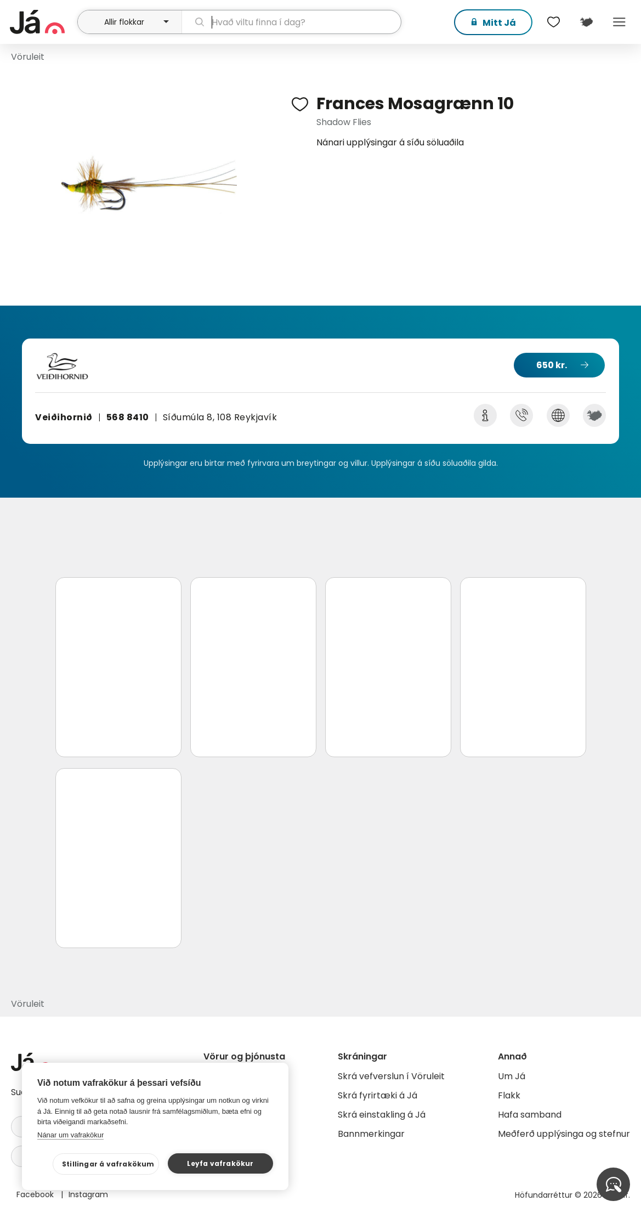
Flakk (509, 1095)
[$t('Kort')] (586, 22)
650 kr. (551, 365)
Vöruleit (27, 56)
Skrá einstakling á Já (382, 1114)
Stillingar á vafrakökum (108, 1164)
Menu (619, 22)
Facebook (36, 1194)
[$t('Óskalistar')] (553, 22)
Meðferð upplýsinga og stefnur (564, 1134)
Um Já (511, 1076)
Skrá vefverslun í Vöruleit (391, 1076)
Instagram (88, 1194)
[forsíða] (42, 22)
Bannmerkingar (371, 1134)
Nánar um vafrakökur (70, 1135)
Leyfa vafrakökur (220, 1163)
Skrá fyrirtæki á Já (377, 1095)
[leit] (291, 21)
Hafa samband (529, 1114)
